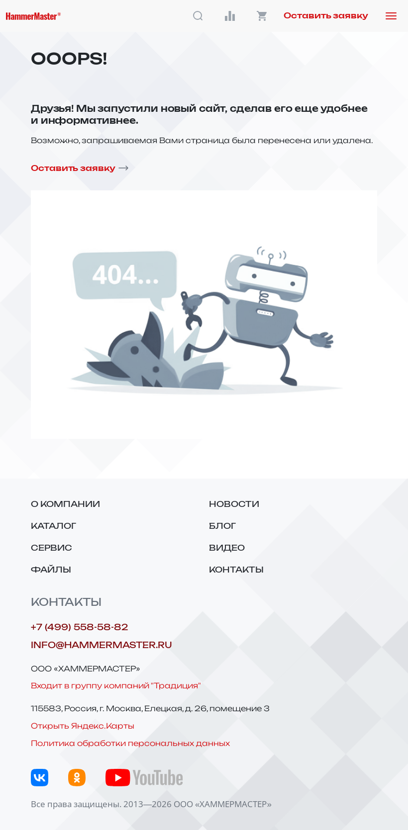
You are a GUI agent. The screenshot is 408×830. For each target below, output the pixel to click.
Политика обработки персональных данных (130, 743)
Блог (222, 526)
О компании (65, 504)
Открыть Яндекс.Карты (82, 726)
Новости (234, 504)
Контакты (236, 570)
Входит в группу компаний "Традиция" (116, 685)
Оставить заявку (326, 16)
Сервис (51, 548)
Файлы (51, 570)
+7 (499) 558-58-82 (79, 627)
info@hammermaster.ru (101, 645)
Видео (227, 548)
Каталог (53, 526)
